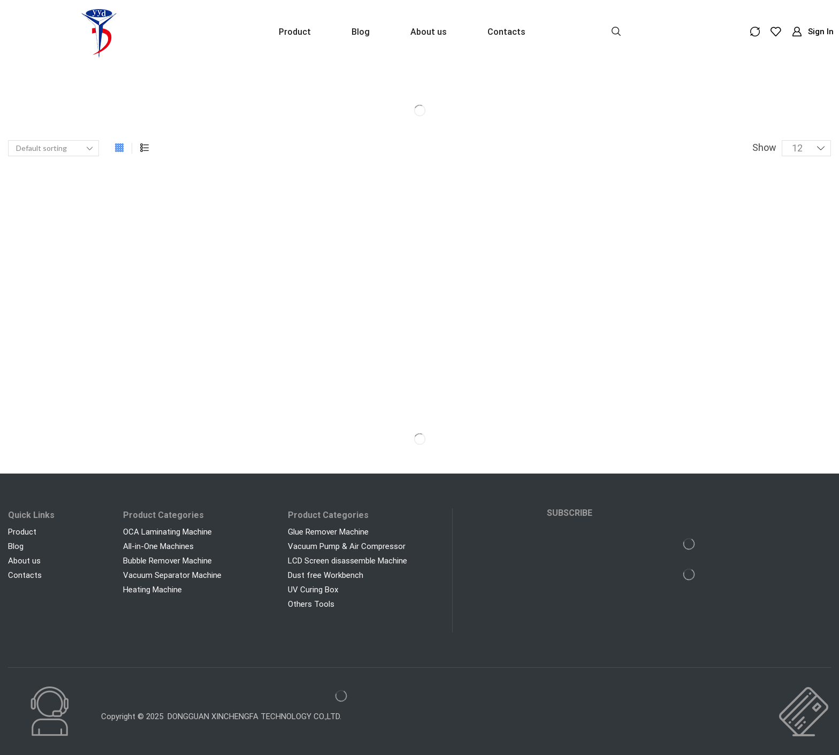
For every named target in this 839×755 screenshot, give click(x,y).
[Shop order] (53, 148)
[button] (616, 30)
